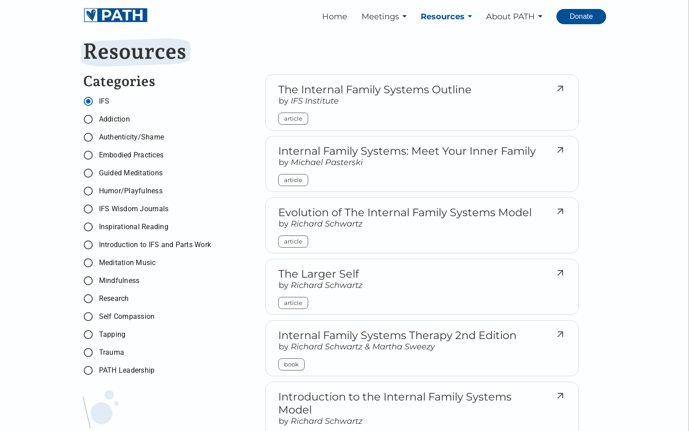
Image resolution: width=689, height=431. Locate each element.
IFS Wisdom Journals (134, 209)
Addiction (114, 119)
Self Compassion (127, 316)
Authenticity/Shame (131, 137)
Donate (581, 16)
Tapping (112, 334)
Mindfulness (119, 280)
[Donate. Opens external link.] (581, 16)
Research (114, 298)
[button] (386, 16)
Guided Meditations (131, 173)
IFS (104, 101)
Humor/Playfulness (131, 191)
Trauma (112, 352)
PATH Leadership (127, 370)
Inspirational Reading (133, 226)
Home (334, 17)
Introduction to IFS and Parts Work (155, 244)
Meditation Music (127, 262)
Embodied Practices (131, 155)
